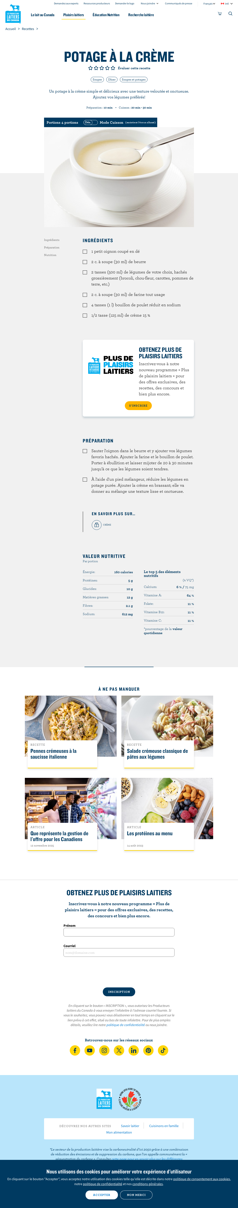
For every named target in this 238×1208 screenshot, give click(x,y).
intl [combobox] (227, 3)
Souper (97, 79)
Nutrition (50, 255)
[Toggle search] (230, 14)
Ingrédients (51, 240)
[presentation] (119, 972)
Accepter (101, 1195)
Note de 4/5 (107, 68)
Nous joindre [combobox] (148, 3)
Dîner (112, 79)
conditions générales (147, 1184)
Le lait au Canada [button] (42, 14)
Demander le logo (124, 3)
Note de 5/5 (113, 68)
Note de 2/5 (96, 68)
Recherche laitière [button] (141, 14)
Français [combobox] (208, 3)
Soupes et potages (134, 79)
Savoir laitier (130, 1126)
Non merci (136, 1195)
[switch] (119, 122)
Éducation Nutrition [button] (106, 14)
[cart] (220, 14)
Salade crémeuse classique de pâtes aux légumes (157, 754)
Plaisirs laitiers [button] (73, 14)
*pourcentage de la (163, 631)
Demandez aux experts (66, 3)
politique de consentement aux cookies (201, 1179)
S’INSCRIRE (138, 405)
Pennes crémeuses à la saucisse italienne (53, 754)
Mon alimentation (119, 1132)
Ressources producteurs (97, 3)
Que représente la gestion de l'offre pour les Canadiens (59, 836)
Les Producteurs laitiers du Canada (13, 13)
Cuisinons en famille (164, 1126)
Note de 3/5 (102, 68)
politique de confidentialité (125, 1025)
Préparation (51, 247)
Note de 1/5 (90, 68)
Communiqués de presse (178, 3)
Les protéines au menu (150, 833)
